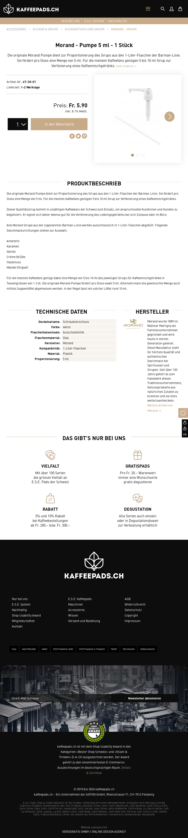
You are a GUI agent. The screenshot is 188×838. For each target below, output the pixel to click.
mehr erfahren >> (126, 66)
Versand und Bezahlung (84, 620)
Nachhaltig (19, 609)
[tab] (162, 9)
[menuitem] (171, 9)
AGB (128, 598)
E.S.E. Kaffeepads (80, 598)
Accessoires (76, 609)
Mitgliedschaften (23, 620)
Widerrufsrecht (135, 604)
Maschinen (75, 604)
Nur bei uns (20, 598)
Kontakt (17, 626)
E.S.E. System (21, 604)
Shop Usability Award (26, 615)
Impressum (132, 620)
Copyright (131, 615)
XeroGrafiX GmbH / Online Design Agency (94, 831)
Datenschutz (133, 609)
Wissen (73, 615)
